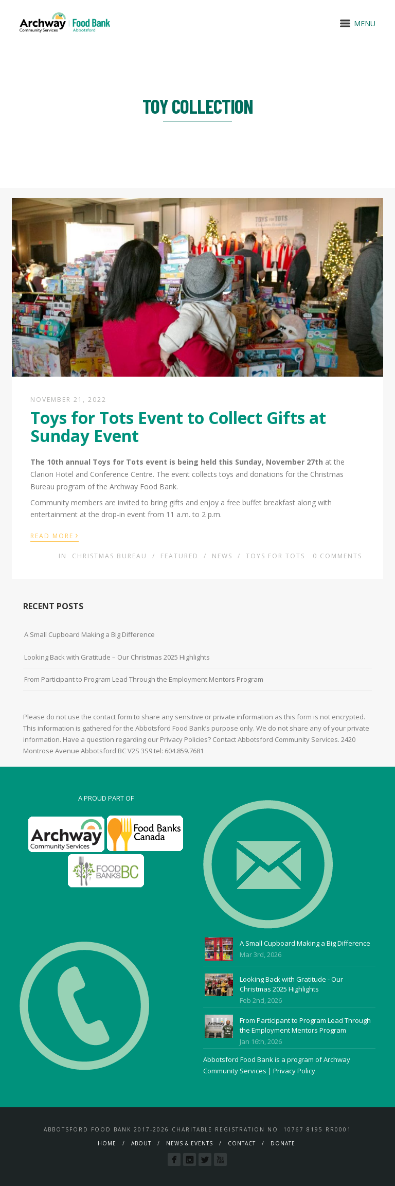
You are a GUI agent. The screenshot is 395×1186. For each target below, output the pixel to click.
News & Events (189, 1143)
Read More (54, 535)
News (222, 556)
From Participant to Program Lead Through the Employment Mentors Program (143, 679)
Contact (242, 1143)
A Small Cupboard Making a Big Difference (89, 634)
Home (107, 1143)
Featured (179, 556)
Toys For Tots (275, 556)
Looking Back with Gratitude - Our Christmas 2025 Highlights (291, 984)
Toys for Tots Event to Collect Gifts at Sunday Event (178, 426)
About (141, 1143)
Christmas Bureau (109, 556)
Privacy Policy (294, 1070)
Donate (283, 1143)
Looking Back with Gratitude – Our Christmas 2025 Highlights (117, 657)
